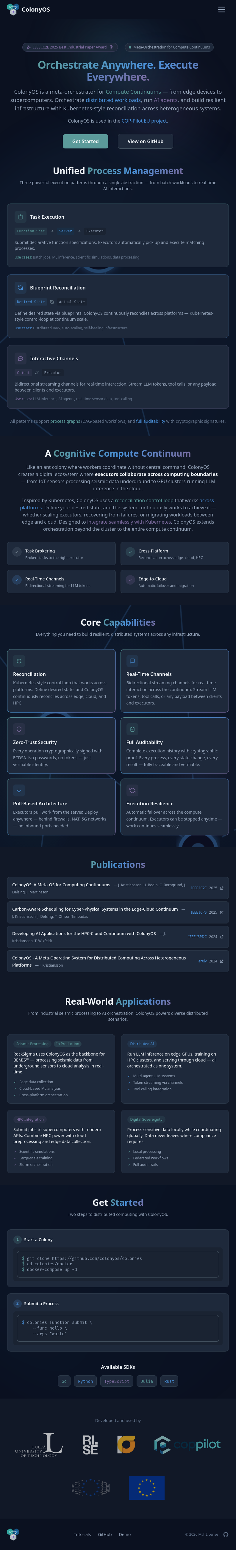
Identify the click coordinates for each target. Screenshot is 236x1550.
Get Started (85, 141)
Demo (125, 1534)
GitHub (105, 1534)
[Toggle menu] (222, 9)
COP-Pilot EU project (144, 121)
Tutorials (82, 1534)
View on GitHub (145, 141)
